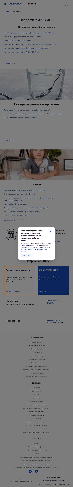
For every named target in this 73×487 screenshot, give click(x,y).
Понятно (26, 255)
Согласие (24, 245)
